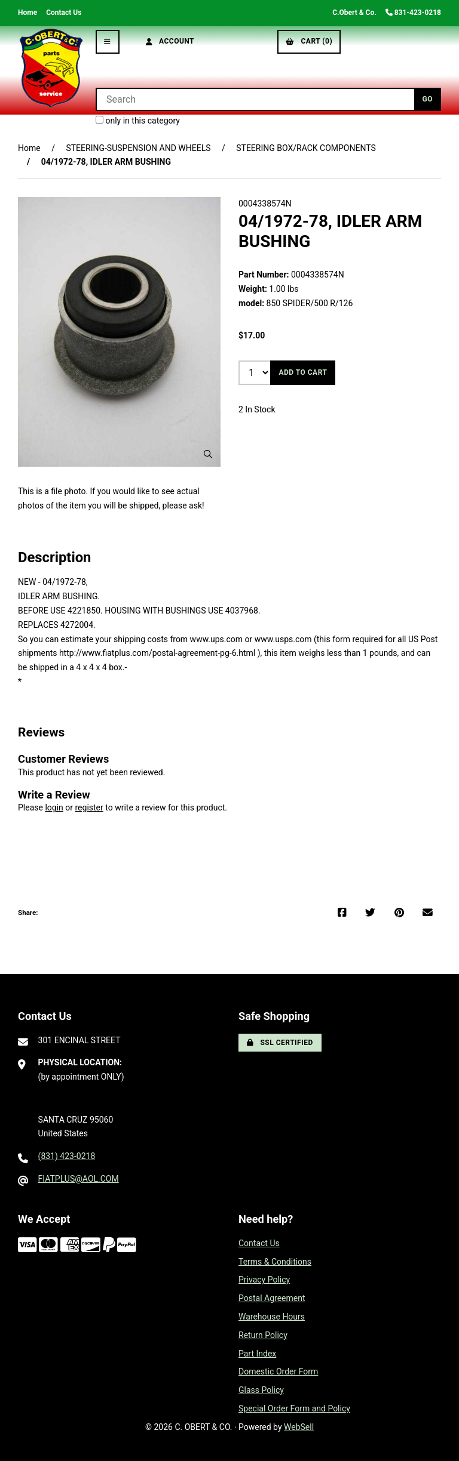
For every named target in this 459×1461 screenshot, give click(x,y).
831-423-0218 (413, 12)
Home (27, 12)
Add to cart (303, 372)
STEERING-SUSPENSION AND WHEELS (138, 148)
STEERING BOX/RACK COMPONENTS (306, 148)
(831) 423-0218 (67, 1156)
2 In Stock (257, 409)
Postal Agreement (271, 1298)
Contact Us (63, 12)
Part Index (257, 1353)
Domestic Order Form (278, 1371)
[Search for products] (255, 99)
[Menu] (108, 42)
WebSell (299, 1427)
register (89, 807)
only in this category (138, 120)
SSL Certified (280, 1042)
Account (170, 41)
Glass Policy (261, 1390)
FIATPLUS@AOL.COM (78, 1178)
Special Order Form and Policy (294, 1408)
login (54, 807)
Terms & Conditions (274, 1261)
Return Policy (262, 1335)
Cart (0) (309, 41)
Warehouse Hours (271, 1316)
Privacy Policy (264, 1279)
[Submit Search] (427, 99)
